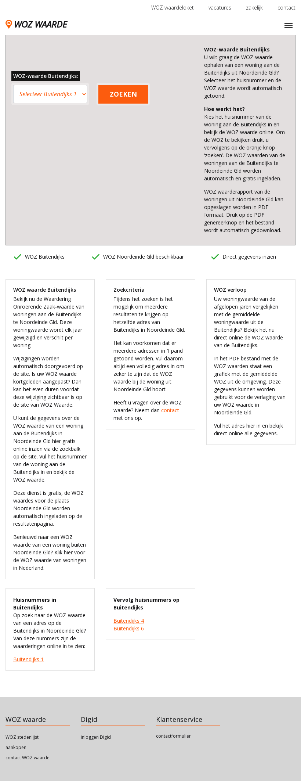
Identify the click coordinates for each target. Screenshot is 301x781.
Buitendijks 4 (128, 620)
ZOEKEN (123, 94)
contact (286, 7)
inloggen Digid (96, 737)
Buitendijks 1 (28, 659)
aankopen (16, 747)
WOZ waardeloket (172, 7)
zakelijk (254, 7)
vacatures (219, 7)
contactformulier (173, 736)
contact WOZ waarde (28, 758)
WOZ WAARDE (36, 24)
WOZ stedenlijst (22, 737)
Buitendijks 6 (128, 628)
